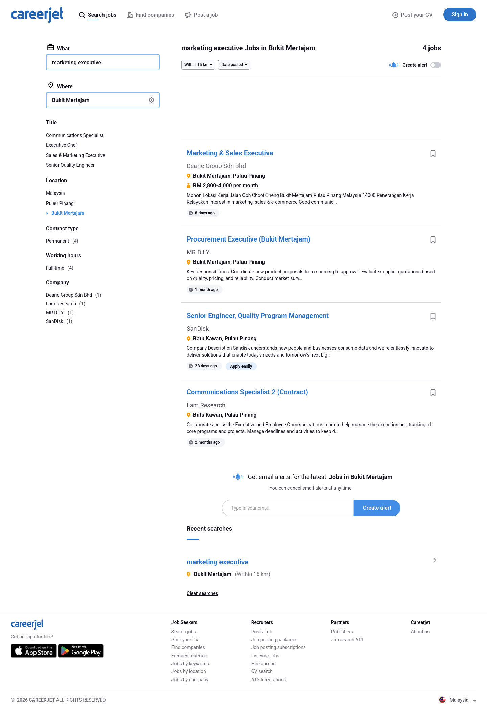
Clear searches (202, 593)
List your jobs (265, 655)
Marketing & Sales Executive (230, 153)
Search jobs (183, 631)
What (58, 48)
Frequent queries (189, 655)
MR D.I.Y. (198, 252)
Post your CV (412, 15)
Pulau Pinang (60, 203)
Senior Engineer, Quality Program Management (258, 316)
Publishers (342, 631)
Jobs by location (188, 671)
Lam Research (206, 405)
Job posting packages (274, 639)
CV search (262, 671)
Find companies (188, 647)
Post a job (261, 631)
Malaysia (55, 193)
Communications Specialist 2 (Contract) (247, 392)
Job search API (347, 639)
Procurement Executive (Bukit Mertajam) (248, 239)
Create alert (377, 508)
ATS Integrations (268, 679)
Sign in (459, 14)
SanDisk (198, 328)
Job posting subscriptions (278, 647)
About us (420, 631)
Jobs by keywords (190, 663)
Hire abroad (263, 663)
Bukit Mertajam (67, 213)
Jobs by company (190, 679)
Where (60, 86)
